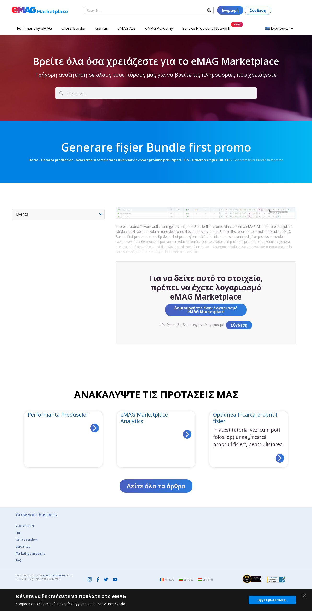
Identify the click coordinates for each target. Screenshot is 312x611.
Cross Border (25, 526)
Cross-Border (73, 28)
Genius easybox (26, 540)
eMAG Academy (159, 28)
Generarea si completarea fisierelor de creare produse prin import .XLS (132, 160)
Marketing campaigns (30, 554)
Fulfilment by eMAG (34, 28)
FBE (18, 533)
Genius (101, 28)
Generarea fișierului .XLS (211, 160)
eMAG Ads (126, 28)
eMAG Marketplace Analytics (144, 417)
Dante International (54, 575)
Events (22, 214)
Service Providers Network (206, 28)
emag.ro (169, 579)
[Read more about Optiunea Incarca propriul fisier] (280, 458)
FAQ (19, 560)
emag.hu (208, 579)
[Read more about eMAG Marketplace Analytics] (187, 434)
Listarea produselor (57, 160)
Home (33, 160)
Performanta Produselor (58, 414)
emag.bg (188, 579)
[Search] (209, 10)
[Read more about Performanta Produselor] (94, 428)
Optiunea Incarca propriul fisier (245, 417)
